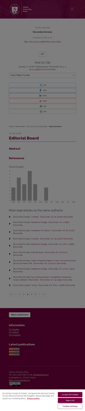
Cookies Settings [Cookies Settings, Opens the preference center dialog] (70, 406)
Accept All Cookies (70, 395)
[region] (42, 400)
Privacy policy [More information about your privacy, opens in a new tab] (33, 398)
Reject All (70, 400)
